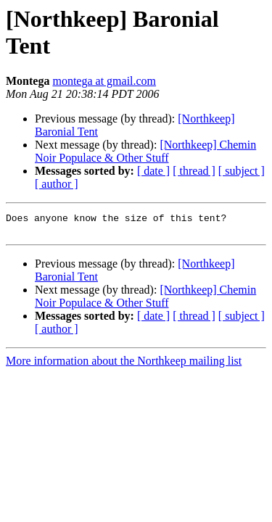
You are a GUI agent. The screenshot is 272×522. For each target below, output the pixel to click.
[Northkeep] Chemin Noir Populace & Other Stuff (145, 151)
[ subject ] (241, 171)
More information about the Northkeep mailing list (124, 365)
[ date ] (153, 171)
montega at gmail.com (104, 81)
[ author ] (56, 184)
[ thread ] (194, 171)
